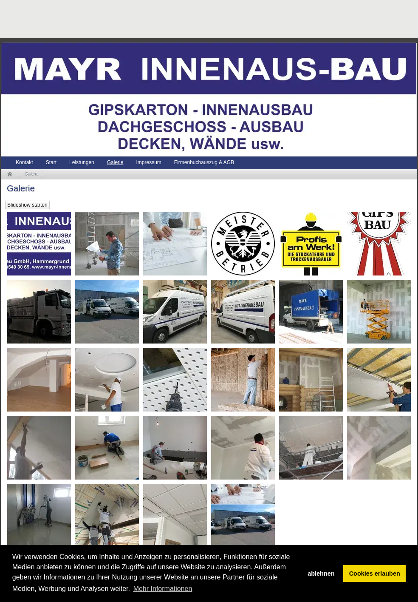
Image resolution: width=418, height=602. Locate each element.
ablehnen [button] (321, 573)
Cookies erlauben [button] (374, 573)
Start (51, 162)
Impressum (148, 162)
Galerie (115, 162)
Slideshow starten (27, 205)
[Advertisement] (155, 19)
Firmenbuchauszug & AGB (204, 162)
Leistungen (81, 162)
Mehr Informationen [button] (162, 588)
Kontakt (24, 162)
